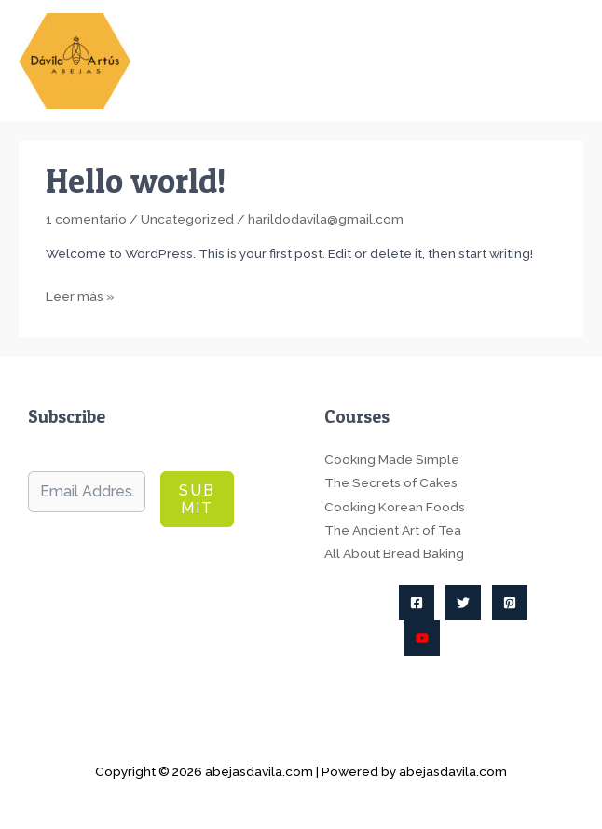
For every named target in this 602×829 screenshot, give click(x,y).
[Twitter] (463, 602)
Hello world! (136, 180)
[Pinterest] (509, 602)
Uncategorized (187, 218)
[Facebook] (416, 602)
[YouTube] (422, 638)
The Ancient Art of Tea (392, 530)
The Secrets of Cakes (391, 482)
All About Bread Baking (394, 553)
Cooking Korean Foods (394, 506)
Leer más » (80, 296)
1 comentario (86, 218)
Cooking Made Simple (391, 459)
